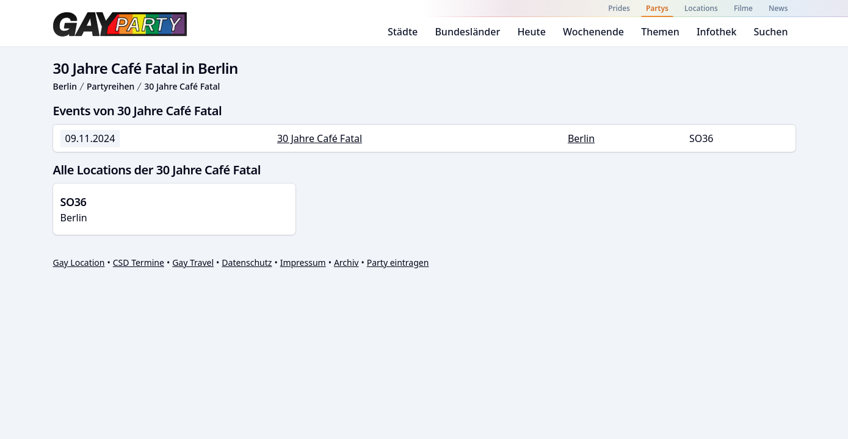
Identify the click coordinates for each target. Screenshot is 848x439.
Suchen (771, 31)
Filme (743, 8)
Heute (531, 31)
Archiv (346, 262)
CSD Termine (138, 262)
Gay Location (79, 262)
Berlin (65, 86)
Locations (701, 8)
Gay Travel (193, 262)
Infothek (716, 31)
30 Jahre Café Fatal (182, 86)
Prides (619, 8)
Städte (403, 31)
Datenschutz (247, 262)
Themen (660, 31)
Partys (657, 8)
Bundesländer (467, 31)
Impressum (303, 262)
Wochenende (593, 31)
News (778, 8)
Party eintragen (398, 262)
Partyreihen (110, 86)
